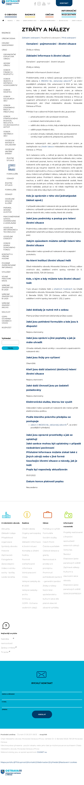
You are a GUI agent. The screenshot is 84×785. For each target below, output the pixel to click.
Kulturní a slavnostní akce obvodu (70, 576)
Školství (67, 554)
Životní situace (64, 20)
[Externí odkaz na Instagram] (39, 3)
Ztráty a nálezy (49, 586)
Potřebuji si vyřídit (51, 529)
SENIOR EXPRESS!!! (72, 593)
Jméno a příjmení (8, 694)
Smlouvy (26, 599)
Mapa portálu (7, 762)
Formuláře (48, 533)
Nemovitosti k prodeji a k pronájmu (49, 563)
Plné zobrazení (69, 38)
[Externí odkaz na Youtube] (44, 3)
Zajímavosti (6, 555)
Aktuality (5, 529)
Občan (45, 523)
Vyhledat (6, 338)
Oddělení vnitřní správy (47, 20)
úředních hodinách (63, 289)
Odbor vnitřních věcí (29, 20)
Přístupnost (20, 762)
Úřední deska (28, 529)
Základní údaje (8, 533)
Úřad (17, 20)
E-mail (4, 702)
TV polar (5, 652)
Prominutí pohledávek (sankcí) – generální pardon (52, 576)
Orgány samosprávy (31, 533)
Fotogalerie (6, 559)
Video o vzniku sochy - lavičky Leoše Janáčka (8, 572)
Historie (5, 551)
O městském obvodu (10, 523)
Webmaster (42, 762)
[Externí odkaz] (48, 5)
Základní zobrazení (31, 38)
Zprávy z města (8, 648)
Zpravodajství (7, 564)
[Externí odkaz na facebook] (35, 3)
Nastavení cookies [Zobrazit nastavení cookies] (68, 762)
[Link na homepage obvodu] (16, 775)
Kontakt (31, 762)
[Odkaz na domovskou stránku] (3, 20)
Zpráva (4, 709)
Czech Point (48, 542)
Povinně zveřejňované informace (28, 563)
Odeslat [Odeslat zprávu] (42, 714)
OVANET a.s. (42, 752)
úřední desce (47, 146)
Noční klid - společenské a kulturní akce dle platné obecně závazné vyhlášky (51, 599)
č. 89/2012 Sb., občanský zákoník (55, 81)
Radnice (10, 20)
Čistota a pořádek (51, 546)
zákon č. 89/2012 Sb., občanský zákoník (49, 425)
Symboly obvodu (9, 546)
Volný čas (67, 550)
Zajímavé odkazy (71, 567)
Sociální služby (50, 537)
